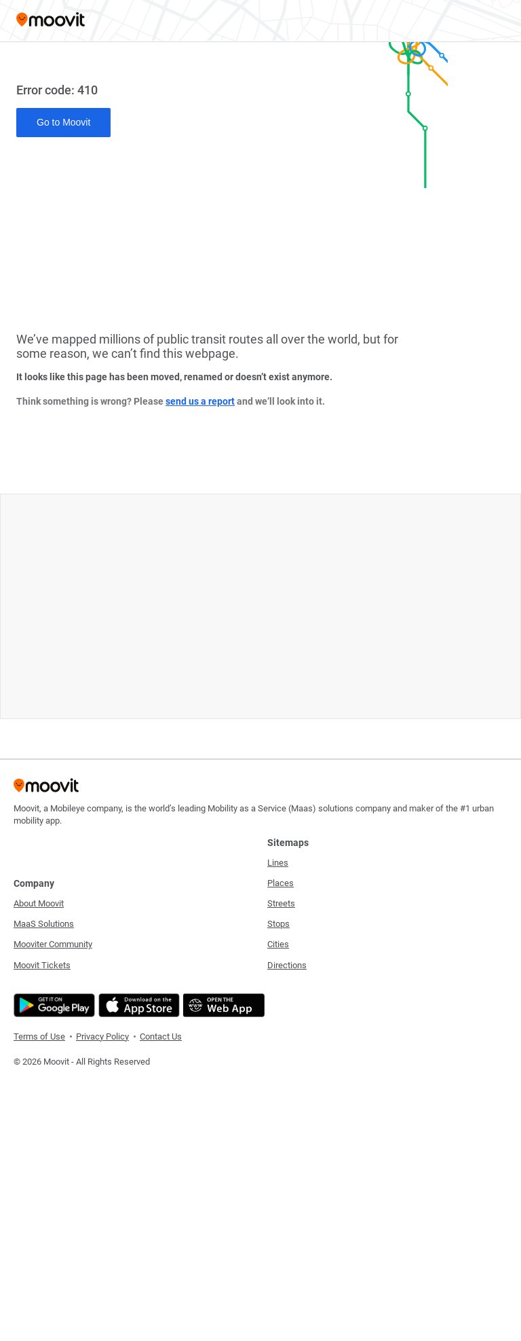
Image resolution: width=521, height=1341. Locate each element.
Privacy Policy (102, 1036)
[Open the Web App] (222, 1005)
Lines (277, 863)
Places (280, 883)
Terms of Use (39, 1036)
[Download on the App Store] (137, 1005)
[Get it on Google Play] (53, 1005)
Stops (278, 924)
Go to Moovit (63, 122)
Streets (281, 903)
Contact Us (161, 1036)
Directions (287, 965)
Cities (278, 944)
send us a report (200, 401)
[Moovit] (50, 20)
